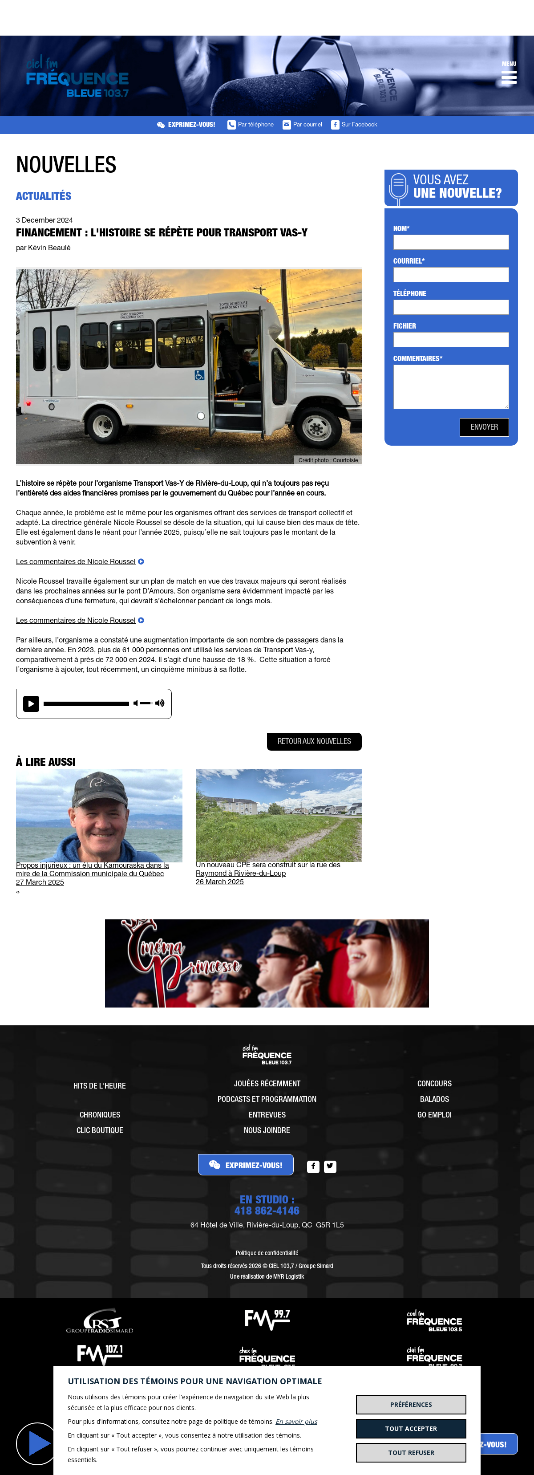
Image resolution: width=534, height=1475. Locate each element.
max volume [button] (160, 703)
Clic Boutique (100, 1131)
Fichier (404, 327)
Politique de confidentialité (267, 1254)
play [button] (31, 704)
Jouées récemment (267, 1085)
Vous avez (460, 188)
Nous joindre (267, 1131)
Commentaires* (418, 359)
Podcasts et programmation (267, 1100)
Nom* (401, 229)
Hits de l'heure (99, 1087)
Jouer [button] (37, 1443)
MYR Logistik (288, 1277)
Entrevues (267, 1116)
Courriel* (409, 262)
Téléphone (409, 294)
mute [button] (136, 703)
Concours (434, 1085)
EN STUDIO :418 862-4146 (267, 1206)
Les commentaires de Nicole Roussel (76, 562)
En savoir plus (296, 1421)
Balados (434, 1100)
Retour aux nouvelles (314, 742)
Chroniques (100, 1116)
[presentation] (17, 893)
